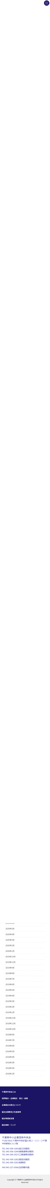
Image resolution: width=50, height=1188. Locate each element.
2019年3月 (10, 1001)
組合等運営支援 (8, 1118)
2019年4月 (10, 995)
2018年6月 (10, 1045)
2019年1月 (10, 1012)
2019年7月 (10, 978)
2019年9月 (10, 967)
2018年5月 (10, 1051)
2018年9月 (10, 1034)
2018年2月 (10, 1068)
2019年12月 (11, 956)
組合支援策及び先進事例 (11, 1112)
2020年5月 (10, 928)
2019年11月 (11, 962)
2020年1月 (10, 951)
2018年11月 (11, 1023)
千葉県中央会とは (9, 1092)
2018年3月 (10, 1062)
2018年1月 (10, 1073)
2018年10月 (11, 1029)
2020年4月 (10, 934)
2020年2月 (10, 945)
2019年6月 (10, 984)
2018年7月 (10, 1040)
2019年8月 (10, 973)
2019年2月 (10, 1006)
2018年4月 (10, 1057)
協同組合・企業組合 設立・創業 (15, 1098)
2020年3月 (10, 940)
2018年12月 (11, 1018)
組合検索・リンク (9, 1125)
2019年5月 (10, 990)
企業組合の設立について (11, 1105)
